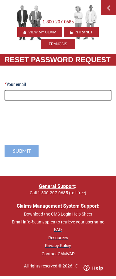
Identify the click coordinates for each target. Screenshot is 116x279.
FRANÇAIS (58, 44)
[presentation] (51, 129)
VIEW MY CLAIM (39, 32)
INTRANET (81, 32)
